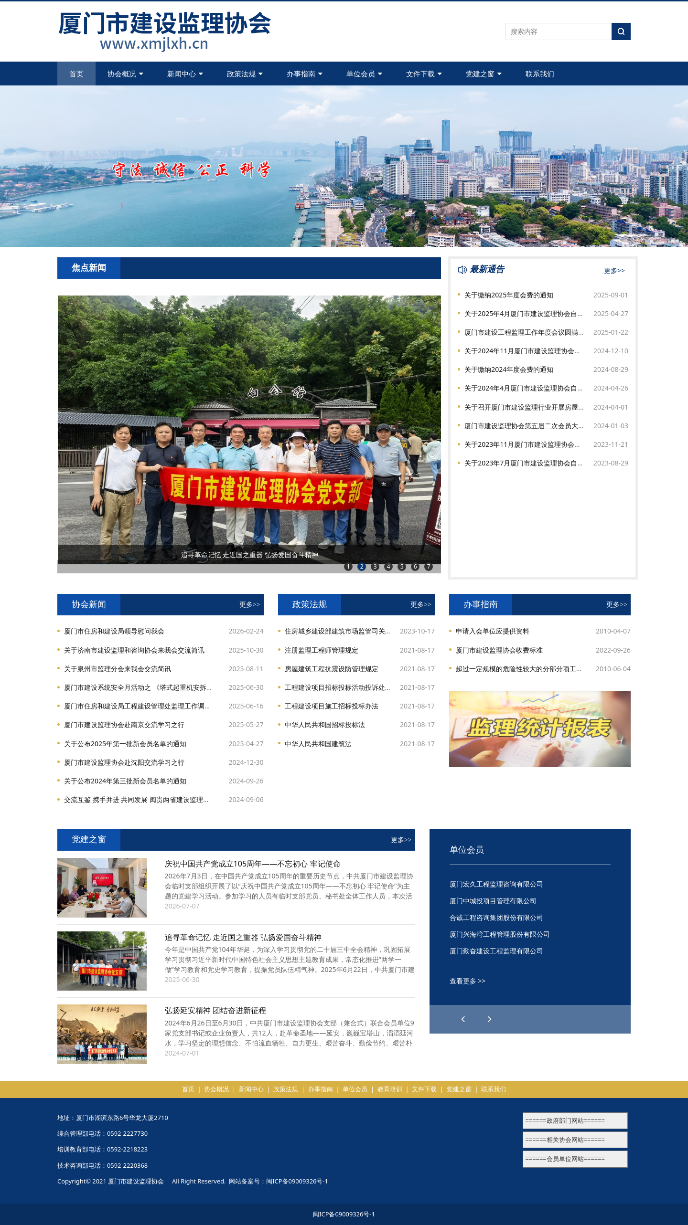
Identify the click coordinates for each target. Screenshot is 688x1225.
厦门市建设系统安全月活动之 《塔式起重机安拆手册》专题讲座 (158, 687)
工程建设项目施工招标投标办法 (331, 705)
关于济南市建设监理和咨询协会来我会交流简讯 (134, 650)
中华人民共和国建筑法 (318, 743)
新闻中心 (185, 73)
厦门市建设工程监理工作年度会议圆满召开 (527, 332)
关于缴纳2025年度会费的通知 (508, 294)
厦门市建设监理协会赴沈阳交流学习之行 (124, 762)
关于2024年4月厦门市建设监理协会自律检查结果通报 (544, 387)
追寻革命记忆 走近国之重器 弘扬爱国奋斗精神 (243, 937)
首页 (76, 73)
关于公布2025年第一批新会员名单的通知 (125, 743)
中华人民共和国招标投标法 (325, 724)
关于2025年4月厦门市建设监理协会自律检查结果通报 (544, 313)
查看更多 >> (468, 980)
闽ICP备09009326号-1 (297, 1181)
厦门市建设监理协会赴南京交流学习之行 (124, 724)
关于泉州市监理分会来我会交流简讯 (117, 668)
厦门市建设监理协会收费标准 (499, 650)
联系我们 (540, 73)
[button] (489, 1019)
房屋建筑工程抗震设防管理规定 (331, 668)
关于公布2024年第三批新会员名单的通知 (125, 780)
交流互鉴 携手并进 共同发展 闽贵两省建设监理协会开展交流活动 (160, 799)
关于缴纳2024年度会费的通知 (508, 369)
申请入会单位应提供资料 (492, 630)
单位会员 (364, 73)
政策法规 (245, 73)
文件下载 (424, 73)
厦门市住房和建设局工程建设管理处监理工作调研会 (141, 705)
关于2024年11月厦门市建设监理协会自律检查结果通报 (546, 350)
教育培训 (389, 1089)
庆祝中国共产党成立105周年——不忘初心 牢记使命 (253, 863)
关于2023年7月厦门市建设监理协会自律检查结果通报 (544, 462)
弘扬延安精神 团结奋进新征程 (215, 1010)
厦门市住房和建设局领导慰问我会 (114, 630)
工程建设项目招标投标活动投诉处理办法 (345, 687)
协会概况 (125, 73)
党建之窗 (484, 73)
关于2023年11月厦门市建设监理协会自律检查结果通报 (546, 444)
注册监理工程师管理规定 (321, 650)
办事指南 (304, 73)
